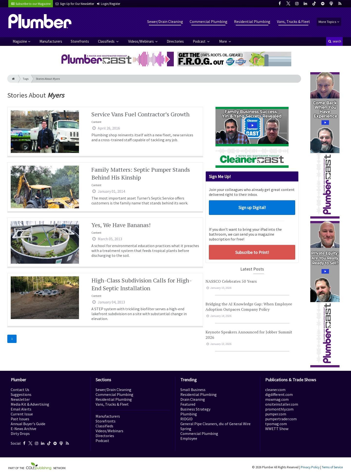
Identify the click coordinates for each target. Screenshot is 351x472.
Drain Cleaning (192, 399)
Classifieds (106, 41)
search (334, 41)
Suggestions (21, 394)
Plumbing (188, 414)
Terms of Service (332, 467)
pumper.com (275, 414)
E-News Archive (23, 428)
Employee (188, 438)
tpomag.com (276, 423)
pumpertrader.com (281, 418)
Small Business (192, 389)
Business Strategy (195, 409)
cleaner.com (275, 389)
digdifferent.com (279, 394)
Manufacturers (50, 41)
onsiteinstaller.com (281, 404)
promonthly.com (279, 409)
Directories (175, 41)
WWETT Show (276, 428)
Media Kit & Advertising (30, 404)
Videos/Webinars (141, 41)
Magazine (20, 41)
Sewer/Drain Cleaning (165, 21)
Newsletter (20, 399)
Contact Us (20, 389)
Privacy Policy (310, 467)
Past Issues (20, 418)
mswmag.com (277, 399)
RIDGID (186, 418)
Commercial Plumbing (208, 21)
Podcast (199, 41)
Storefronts (80, 41)
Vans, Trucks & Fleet (293, 21)
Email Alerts (21, 409)
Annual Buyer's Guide (28, 423)
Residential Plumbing (252, 21)
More (223, 41)
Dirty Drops (20, 433)
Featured (187, 404)
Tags (26, 78)
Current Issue (22, 414)
